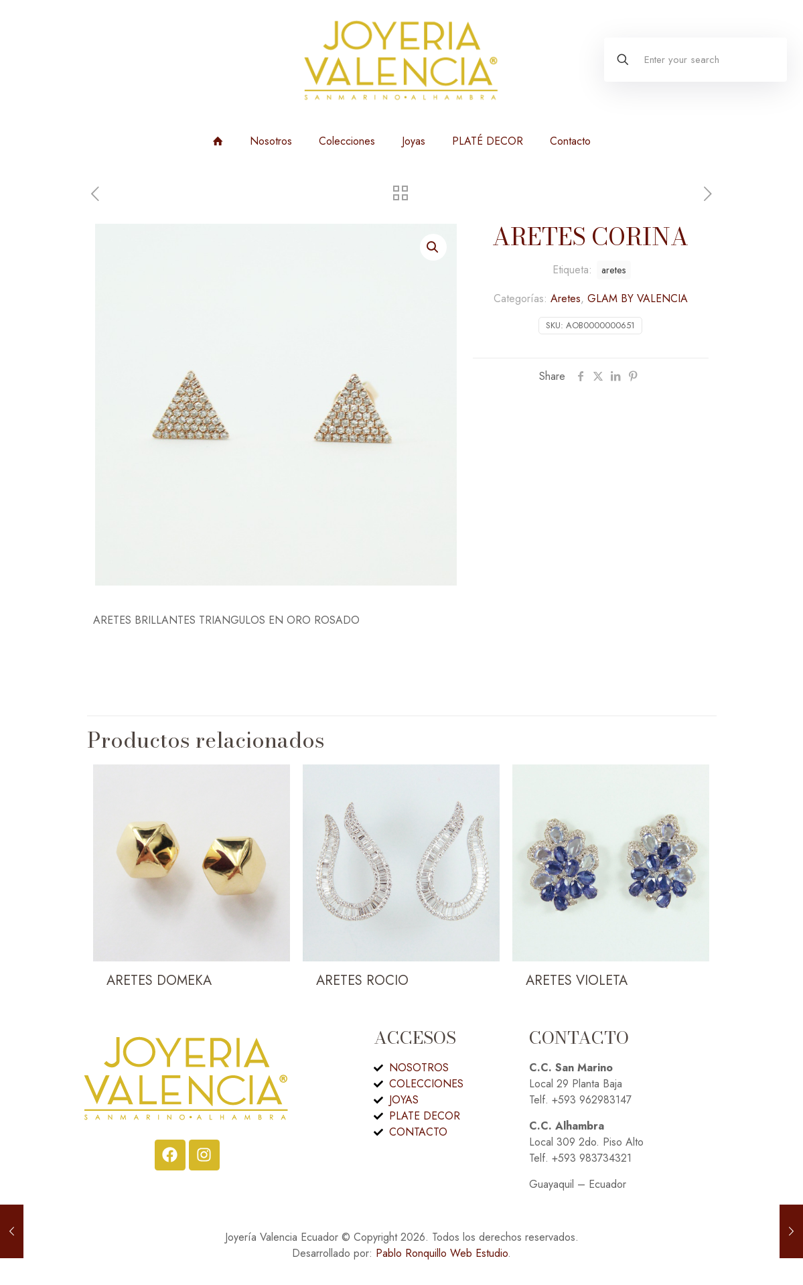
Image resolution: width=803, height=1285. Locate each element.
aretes (613, 270)
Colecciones (347, 141)
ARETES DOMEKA (159, 980)
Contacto (570, 141)
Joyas (413, 141)
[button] (433, 247)
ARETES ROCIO (362, 980)
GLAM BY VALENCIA (637, 298)
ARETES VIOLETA (577, 980)
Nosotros (271, 141)
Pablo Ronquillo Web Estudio (442, 1253)
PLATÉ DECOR (487, 141)
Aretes (566, 298)
